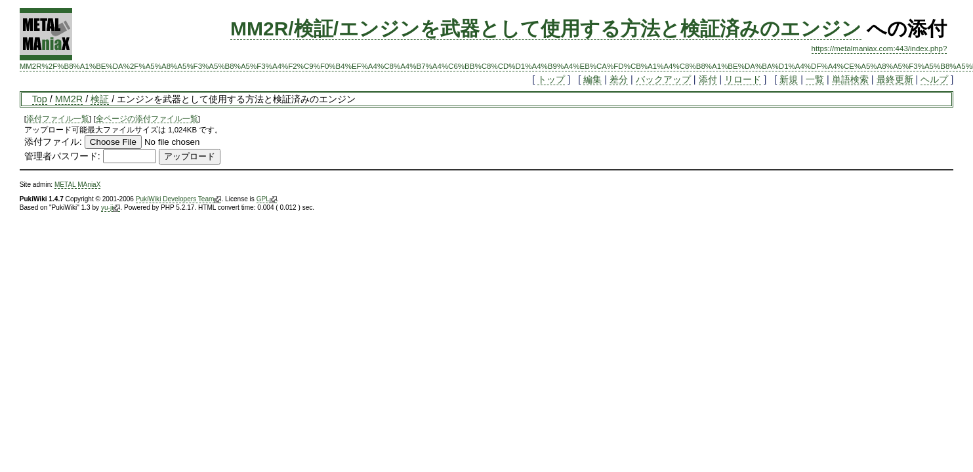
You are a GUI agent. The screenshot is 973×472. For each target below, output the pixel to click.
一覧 (815, 79)
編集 (592, 79)
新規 (788, 79)
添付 (708, 79)
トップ (551, 79)
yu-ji (110, 208)
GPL (267, 199)
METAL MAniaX (77, 184)
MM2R (69, 99)
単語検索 (850, 79)
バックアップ (663, 79)
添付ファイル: (53, 141)
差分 (619, 79)
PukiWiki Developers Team (179, 199)
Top (39, 99)
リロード (742, 79)
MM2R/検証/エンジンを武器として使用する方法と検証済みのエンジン (545, 28)
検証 (100, 99)
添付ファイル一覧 (57, 119)
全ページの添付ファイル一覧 (147, 119)
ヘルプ (934, 79)
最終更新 (895, 79)
